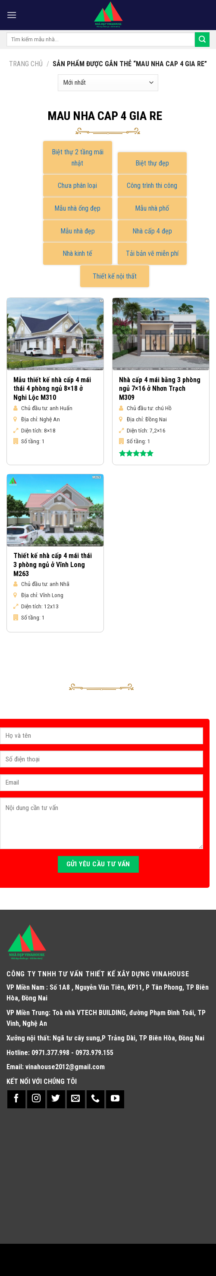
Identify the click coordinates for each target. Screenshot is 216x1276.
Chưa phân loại (77, 185)
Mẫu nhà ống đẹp (77, 208)
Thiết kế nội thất (115, 276)
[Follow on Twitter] (56, 1099)
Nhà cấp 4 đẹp (152, 231)
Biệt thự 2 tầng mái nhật (77, 157)
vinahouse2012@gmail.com (65, 1067)
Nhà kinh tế (77, 253)
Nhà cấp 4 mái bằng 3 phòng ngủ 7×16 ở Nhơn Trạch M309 (159, 389)
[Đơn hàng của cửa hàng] (108, 82)
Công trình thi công (152, 185)
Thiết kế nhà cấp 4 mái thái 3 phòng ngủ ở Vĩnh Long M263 (52, 565)
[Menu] (11, 14)
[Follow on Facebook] (16, 1099)
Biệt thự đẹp (152, 163)
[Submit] (202, 39)
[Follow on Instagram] (36, 1099)
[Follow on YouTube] (115, 1099)
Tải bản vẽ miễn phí (152, 253)
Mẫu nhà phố (152, 208)
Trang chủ (26, 64)
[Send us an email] (76, 1099)
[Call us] (96, 1099)
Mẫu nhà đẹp (77, 231)
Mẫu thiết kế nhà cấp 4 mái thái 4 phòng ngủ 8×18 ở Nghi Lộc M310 (52, 389)
